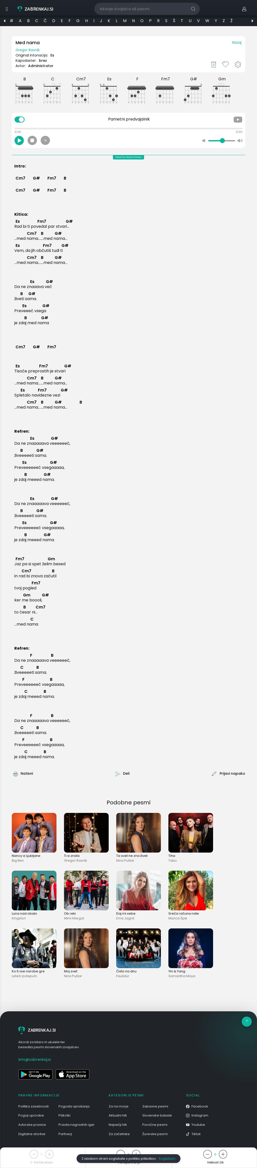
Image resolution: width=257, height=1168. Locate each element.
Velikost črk (215, 1162)
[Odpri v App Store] (72, 1074)
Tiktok (193, 1134)
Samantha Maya (181, 976)
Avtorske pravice (32, 1124)
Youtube (195, 1124)
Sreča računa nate (183, 913)
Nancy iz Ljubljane (26, 855)
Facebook (197, 1106)
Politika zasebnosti (33, 1106)
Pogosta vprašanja (74, 1106)
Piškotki (64, 1115)
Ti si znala (72, 855)
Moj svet (70, 971)
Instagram (197, 1115)
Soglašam (167, 1158)
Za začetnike (119, 1134)
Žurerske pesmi (155, 1134)
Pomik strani (42, 1162)
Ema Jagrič (125, 918)
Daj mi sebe (126, 913)
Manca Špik (177, 918)
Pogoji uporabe (31, 1115)
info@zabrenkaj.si (34, 1059)
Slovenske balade (157, 1115)
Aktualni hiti (118, 1115)
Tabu (172, 860)
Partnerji (65, 1134)
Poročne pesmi (154, 1124)
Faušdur (122, 976)
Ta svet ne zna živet (132, 855)
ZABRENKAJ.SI (37, 1030)
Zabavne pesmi (155, 1106)
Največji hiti (118, 1124)
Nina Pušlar (125, 860)
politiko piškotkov (142, 1158)
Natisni (27, 773)
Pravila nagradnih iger (76, 1124)
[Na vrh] (247, 1022)
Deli (126, 773)
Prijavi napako (232, 773)
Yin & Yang (176, 971)
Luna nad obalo (24, 913)
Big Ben (18, 860)
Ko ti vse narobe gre (28, 971)
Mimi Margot (74, 918)
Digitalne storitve (31, 1134)
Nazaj (236, 42)
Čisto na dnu (126, 971)
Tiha (171, 855)
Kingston (19, 918)
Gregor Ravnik (28, 49)
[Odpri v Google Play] (35, 1074)
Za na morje (118, 1106)
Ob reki (70, 913)
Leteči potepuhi (24, 976)
